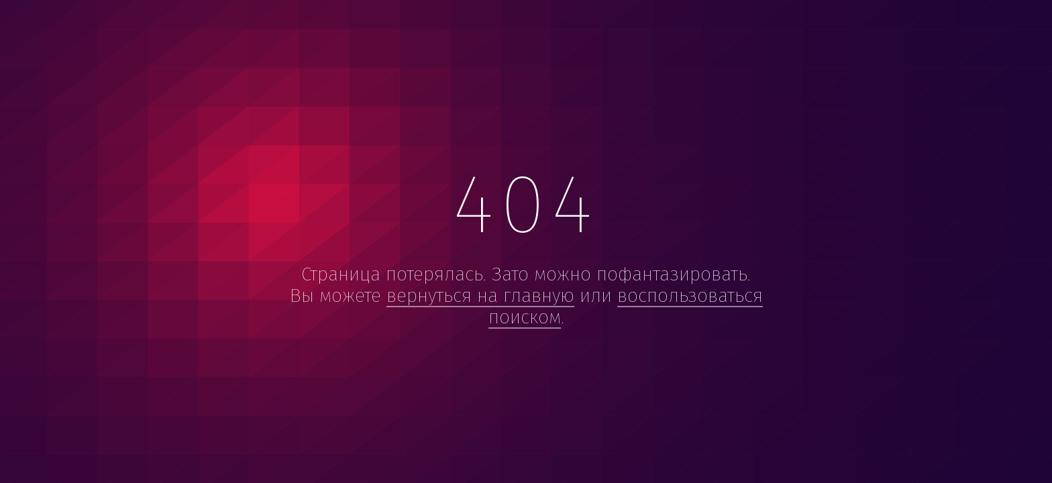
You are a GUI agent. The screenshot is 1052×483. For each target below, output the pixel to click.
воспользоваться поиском (625, 306)
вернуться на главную (480, 295)
